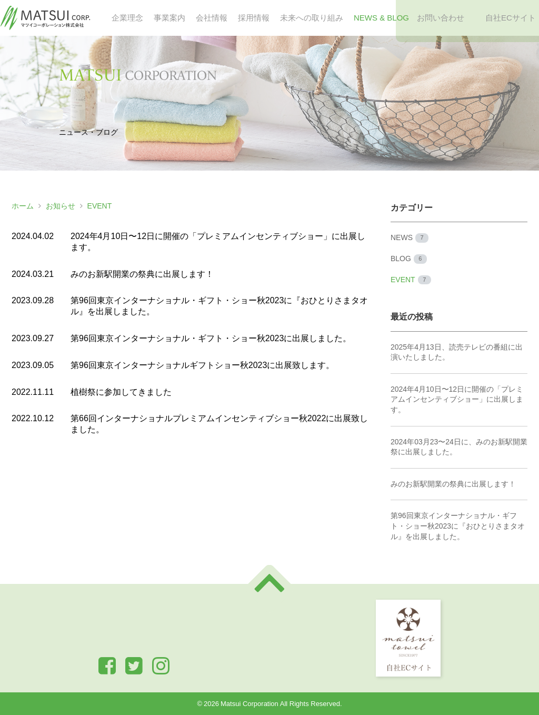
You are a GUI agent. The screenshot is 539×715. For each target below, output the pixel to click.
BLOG (409, 259)
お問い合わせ (440, 17)
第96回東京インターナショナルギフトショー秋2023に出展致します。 (202, 365)
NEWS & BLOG (381, 17)
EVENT (99, 206)
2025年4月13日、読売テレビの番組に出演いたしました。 (457, 352)
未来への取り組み (311, 17)
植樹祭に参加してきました (121, 392)
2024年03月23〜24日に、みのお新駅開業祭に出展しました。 (459, 447)
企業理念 (127, 17)
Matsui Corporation (249, 704)
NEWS (409, 238)
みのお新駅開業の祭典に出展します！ (142, 274)
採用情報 (254, 17)
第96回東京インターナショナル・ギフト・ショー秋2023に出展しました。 (211, 338)
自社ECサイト (510, 17)
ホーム (23, 206)
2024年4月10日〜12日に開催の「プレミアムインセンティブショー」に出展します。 (457, 399)
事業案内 (169, 17)
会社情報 (211, 17)
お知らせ (60, 206)
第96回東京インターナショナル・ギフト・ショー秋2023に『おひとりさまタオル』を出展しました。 (458, 525)
